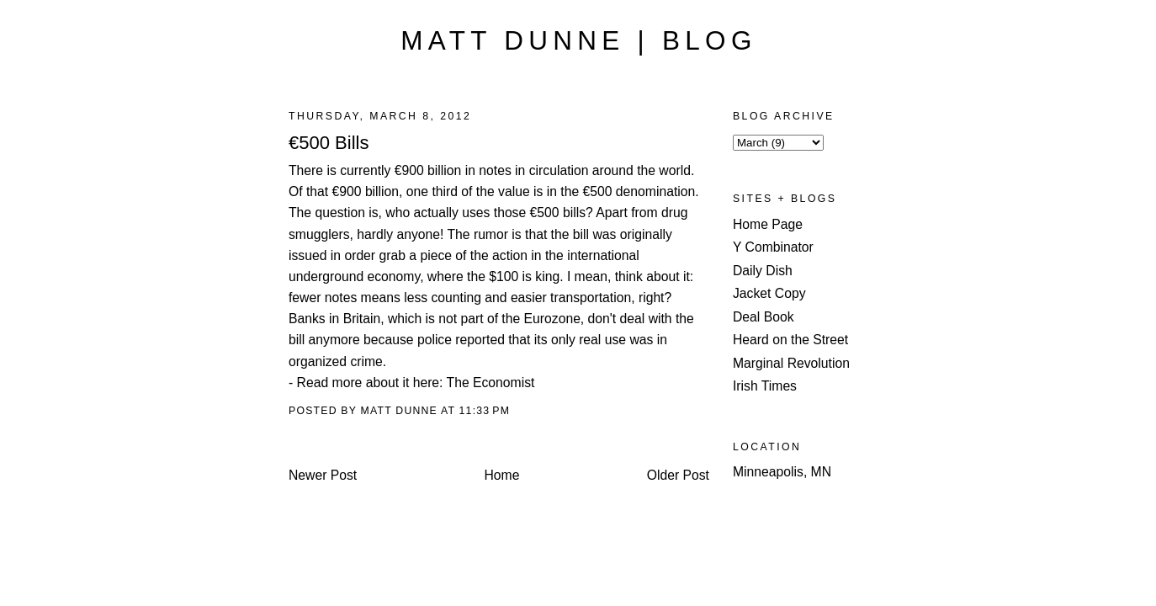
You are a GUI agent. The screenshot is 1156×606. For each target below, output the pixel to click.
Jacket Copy (769, 293)
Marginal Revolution (791, 363)
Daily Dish (763, 270)
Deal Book (763, 317)
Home (502, 475)
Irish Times (765, 386)
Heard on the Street (790, 339)
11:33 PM (485, 411)
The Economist (491, 382)
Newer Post (323, 475)
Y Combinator (773, 247)
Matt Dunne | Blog (578, 41)
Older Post (678, 475)
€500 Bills (329, 142)
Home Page (768, 224)
